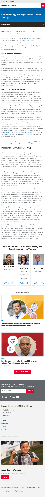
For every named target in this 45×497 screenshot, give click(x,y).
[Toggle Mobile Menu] (43, 5)
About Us (3, 420)
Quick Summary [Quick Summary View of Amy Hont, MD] (6, 283)
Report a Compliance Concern (27, 490)
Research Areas (5, 33)
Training (3, 426)
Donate (5, 477)
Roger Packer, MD (6, 132)
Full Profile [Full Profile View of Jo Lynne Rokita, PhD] (27, 283)
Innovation (4, 430)
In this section (22, 25)
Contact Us (6, 415)
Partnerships (4, 423)
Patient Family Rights (14, 490)
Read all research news (22, 372)
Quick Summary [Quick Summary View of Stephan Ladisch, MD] (36, 283)
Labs (2, 433)
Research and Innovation (7, 31)
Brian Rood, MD (27, 40)
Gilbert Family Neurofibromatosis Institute (25, 132)
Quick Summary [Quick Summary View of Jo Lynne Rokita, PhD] (21, 283)
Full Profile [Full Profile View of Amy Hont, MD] (12, 283)
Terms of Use (4, 490)
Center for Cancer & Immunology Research (25, 31)
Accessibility (39, 490)
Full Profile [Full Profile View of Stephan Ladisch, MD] (42, 283)
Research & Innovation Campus (9, 436)
